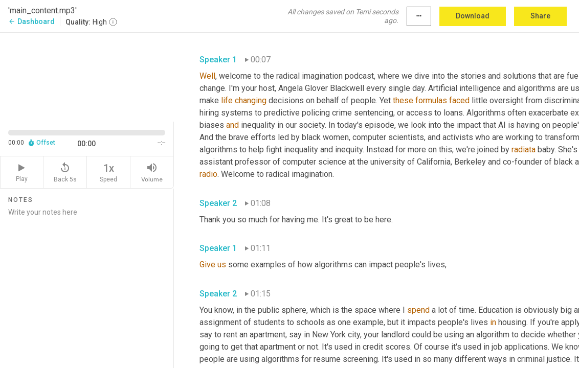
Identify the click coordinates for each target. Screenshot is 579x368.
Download (472, 16)
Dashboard (31, 21)
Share (540, 16)
